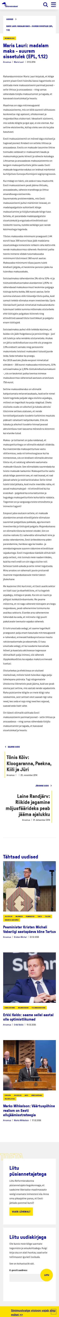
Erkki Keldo (18, 1024)
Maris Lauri (19, 61)
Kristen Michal (20, 936)
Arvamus (7, 61)
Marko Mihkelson (21, 1120)
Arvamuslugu (9, 38)
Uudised (9, 19)
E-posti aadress (18, 1270)
